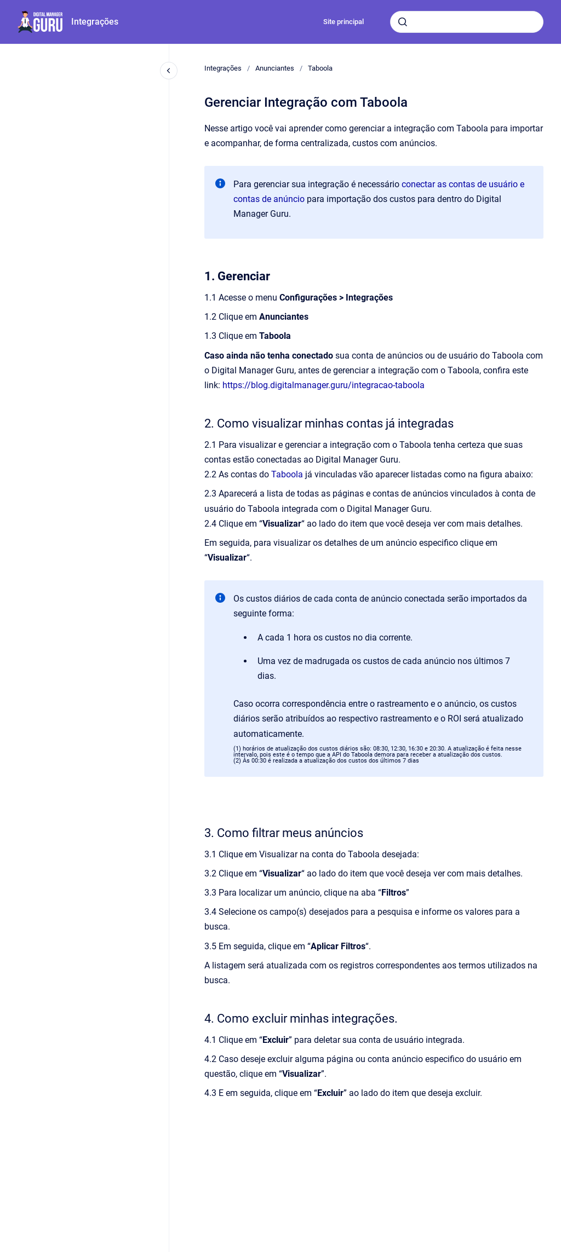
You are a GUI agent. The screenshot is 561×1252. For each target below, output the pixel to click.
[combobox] (467, 21)
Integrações (94, 21)
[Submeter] (402, 22)
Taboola (320, 68)
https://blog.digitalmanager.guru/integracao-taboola (323, 385)
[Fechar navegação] (169, 70)
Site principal (343, 22)
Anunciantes (274, 68)
